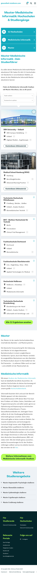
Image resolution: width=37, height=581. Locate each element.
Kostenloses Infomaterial (16, 146)
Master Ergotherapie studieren (14, 497)
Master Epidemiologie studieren (14, 492)
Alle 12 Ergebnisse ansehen (18, 322)
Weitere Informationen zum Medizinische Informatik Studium (18, 457)
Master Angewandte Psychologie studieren (18, 483)
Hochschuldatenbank (18, 388)
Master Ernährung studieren (13, 502)
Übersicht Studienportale (9, 525)
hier (16, 447)
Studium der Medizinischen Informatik (22, 378)
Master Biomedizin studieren (13, 488)
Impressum (4, 572)
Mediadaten (23, 525)
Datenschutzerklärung (15, 572)
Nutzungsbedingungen (29, 572)
